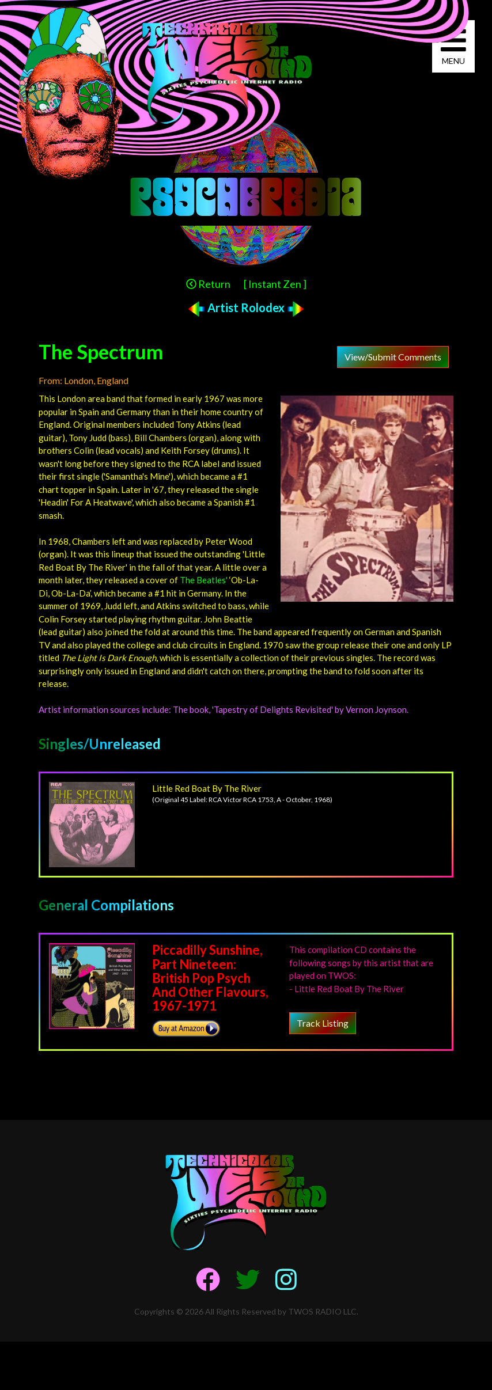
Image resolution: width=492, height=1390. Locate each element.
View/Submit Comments (393, 356)
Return (208, 284)
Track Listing (323, 1022)
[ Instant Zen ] (275, 284)
